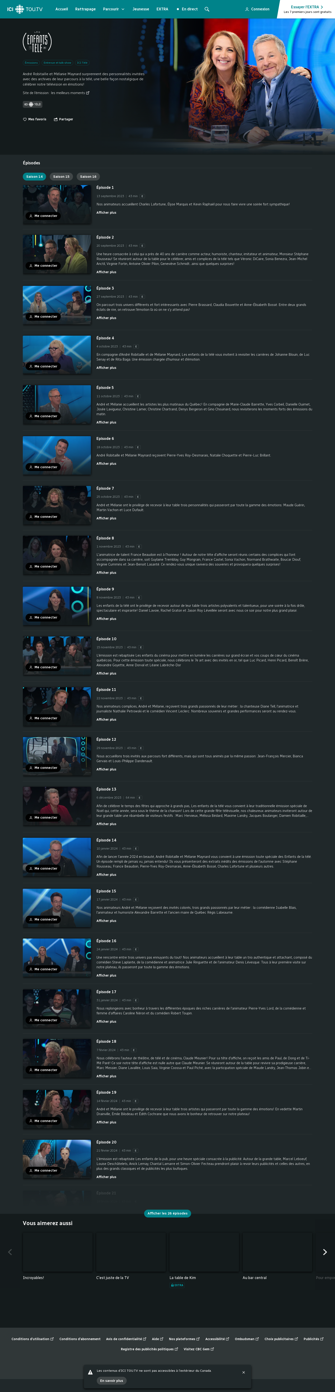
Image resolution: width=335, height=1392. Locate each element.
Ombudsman (247, 1339)
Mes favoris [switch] (34, 119)
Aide (157, 1339)
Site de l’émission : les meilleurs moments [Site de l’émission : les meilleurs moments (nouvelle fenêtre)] (56, 93)
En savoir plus (111, 1381)
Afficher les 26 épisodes (168, 1213)
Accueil (61, 9)
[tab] (31, 163)
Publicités (314, 1339)
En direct (187, 9)
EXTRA (162, 9)
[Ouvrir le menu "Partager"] (63, 119)
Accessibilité (217, 1339)
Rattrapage (85, 9)
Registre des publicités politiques (149, 1349)
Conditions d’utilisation (33, 1339)
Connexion (255, 8)
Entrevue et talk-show (57, 62)
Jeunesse (141, 9)
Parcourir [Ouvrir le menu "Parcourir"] (114, 9)
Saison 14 (34, 177)
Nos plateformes (184, 1339)
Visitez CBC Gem (199, 1349)
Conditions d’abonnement (80, 1339)
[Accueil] (25, 9)
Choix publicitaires (281, 1339)
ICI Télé (82, 62)
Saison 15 (61, 177)
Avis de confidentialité (126, 1339)
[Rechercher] (207, 9)
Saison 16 (88, 177)
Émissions (31, 62)
